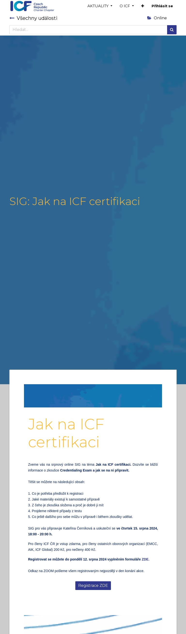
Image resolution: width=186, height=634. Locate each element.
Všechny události (33, 18)
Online (157, 18)
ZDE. (145, 559)
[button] (143, 6)
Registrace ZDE (93, 585)
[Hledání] (172, 29)
